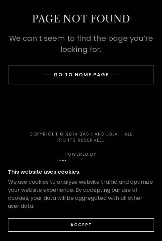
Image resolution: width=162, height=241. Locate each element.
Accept (81, 225)
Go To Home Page (81, 74)
